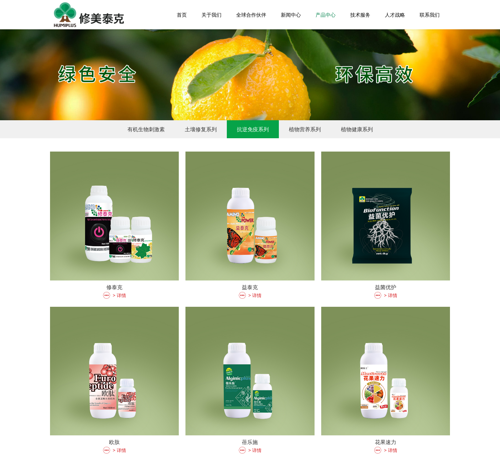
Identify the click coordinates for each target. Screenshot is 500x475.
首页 (182, 14)
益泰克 (250, 287)
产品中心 (326, 14)
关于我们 (211, 14)
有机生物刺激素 (146, 129)
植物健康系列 (357, 129)
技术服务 (360, 14)
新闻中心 (291, 14)
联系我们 (430, 14)
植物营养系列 (305, 129)
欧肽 (114, 442)
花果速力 (385, 442)
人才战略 (395, 14)
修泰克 (114, 287)
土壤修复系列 (201, 129)
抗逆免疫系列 (253, 129)
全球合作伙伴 (251, 14)
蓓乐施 (250, 442)
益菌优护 (385, 287)
